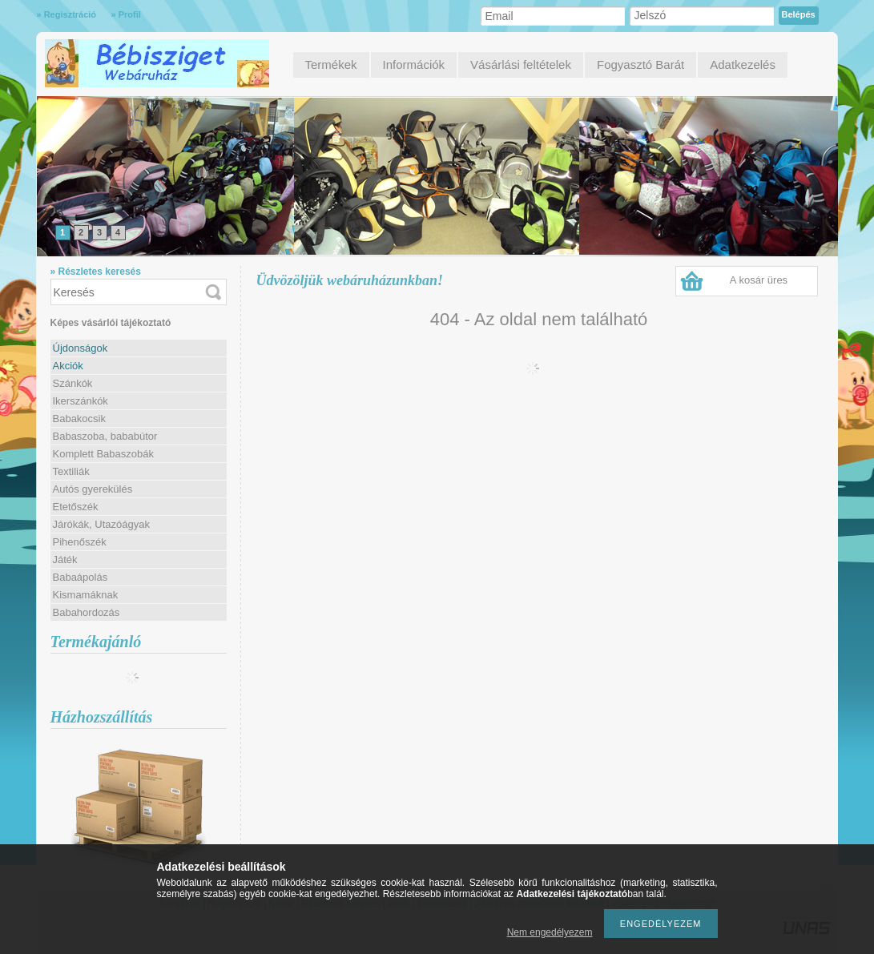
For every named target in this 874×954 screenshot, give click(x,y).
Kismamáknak (86, 595)
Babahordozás (86, 612)
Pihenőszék (80, 542)
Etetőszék (76, 507)
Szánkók (73, 383)
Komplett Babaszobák (103, 454)
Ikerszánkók (80, 401)
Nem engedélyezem (550, 932)
